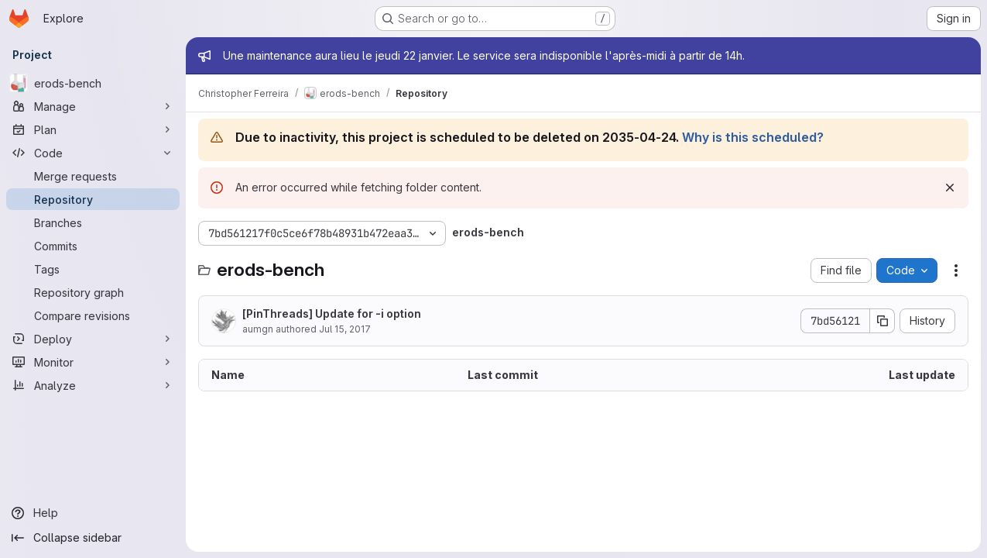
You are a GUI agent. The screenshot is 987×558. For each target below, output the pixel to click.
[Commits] (93, 246)
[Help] (93, 513)
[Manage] (93, 106)
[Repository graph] (93, 292)
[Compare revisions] (93, 315)
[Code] (93, 153)
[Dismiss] (950, 187)
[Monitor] (93, 362)
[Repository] (93, 199)
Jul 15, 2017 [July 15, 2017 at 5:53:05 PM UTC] (345, 329)
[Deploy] (93, 339)
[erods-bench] (93, 83)
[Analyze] (93, 385)
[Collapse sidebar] (93, 538)
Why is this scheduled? (753, 137)
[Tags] (93, 269)
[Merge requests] (93, 176)
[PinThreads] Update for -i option (331, 313)
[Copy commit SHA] (882, 320)
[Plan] (93, 129)
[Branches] (93, 222)
